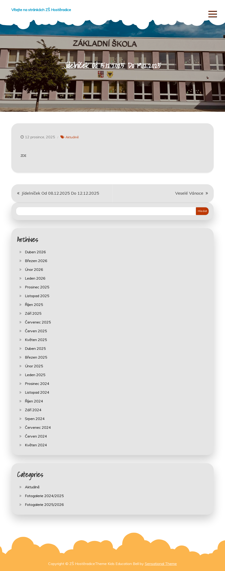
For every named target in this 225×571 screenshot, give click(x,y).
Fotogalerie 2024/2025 (44, 495)
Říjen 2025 (34, 304)
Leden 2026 (35, 278)
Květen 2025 (36, 339)
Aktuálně (72, 137)
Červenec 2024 (38, 427)
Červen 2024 (36, 436)
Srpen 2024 (35, 418)
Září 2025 (33, 313)
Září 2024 (33, 410)
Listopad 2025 (37, 295)
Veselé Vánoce (189, 193)
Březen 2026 (36, 260)
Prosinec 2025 (37, 287)
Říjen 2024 (34, 401)
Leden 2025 (35, 374)
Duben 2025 (35, 348)
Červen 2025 (36, 331)
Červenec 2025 (38, 322)
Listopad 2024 (37, 392)
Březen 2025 (36, 357)
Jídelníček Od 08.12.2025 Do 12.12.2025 (60, 193)
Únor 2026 (34, 269)
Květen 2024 (36, 445)
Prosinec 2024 (37, 383)
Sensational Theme (161, 563)
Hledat (202, 211)
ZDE (23, 155)
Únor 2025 (34, 366)
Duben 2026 (35, 252)
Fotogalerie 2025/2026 (44, 504)
